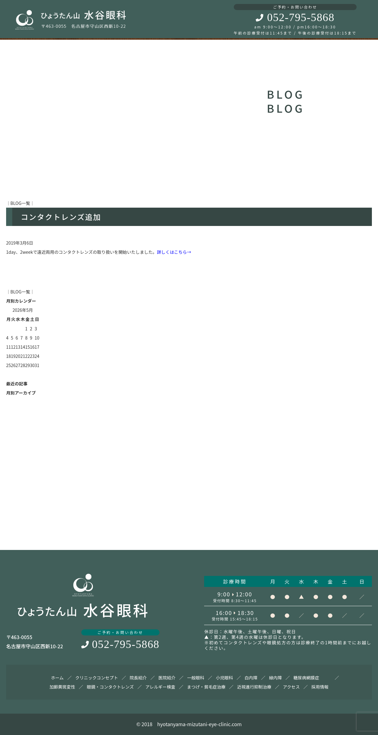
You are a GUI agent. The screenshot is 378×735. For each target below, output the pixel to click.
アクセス (291, 687)
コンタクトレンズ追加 (61, 216)
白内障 (250, 678)
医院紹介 (166, 678)
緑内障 (275, 678)
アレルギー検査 (160, 687)
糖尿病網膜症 (306, 678)
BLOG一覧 (20, 203)
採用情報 (319, 687)
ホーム (57, 678)
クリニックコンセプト (96, 678)
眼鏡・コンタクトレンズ (110, 687)
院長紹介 (138, 678)
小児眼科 (224, 678)
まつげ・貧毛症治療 (206, 687)
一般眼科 (195, 678)
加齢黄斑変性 (62, 687)
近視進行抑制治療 (254, 687)
